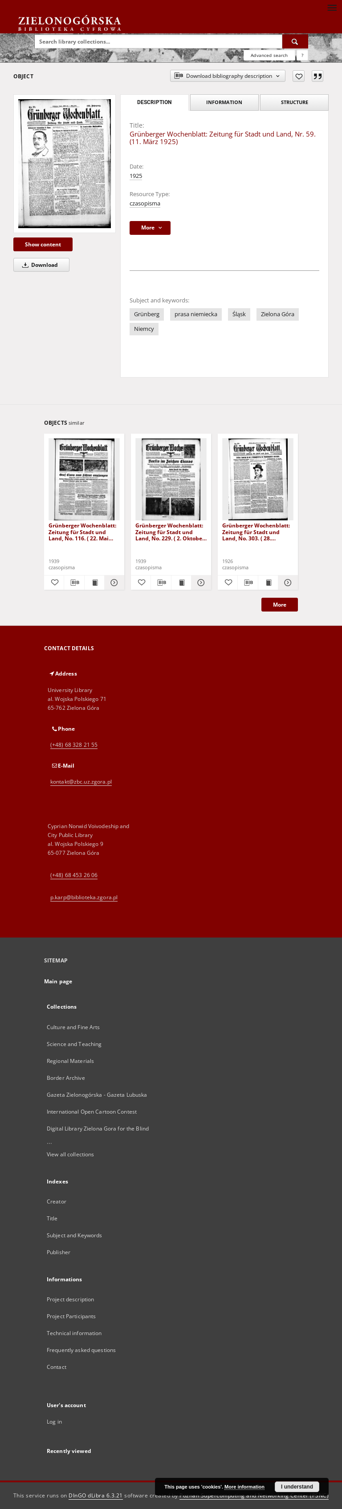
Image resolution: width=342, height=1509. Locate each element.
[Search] (295, 41)
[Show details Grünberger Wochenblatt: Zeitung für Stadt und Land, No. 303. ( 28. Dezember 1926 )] (287, 582)
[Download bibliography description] (74, 582)
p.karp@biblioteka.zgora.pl (84, 897)
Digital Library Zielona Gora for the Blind (98, 1128)
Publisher (58, 1252)
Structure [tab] (294, 102)
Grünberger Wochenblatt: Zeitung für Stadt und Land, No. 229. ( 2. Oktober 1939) (169, 532)
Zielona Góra (277, 314)
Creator (56, 1201)
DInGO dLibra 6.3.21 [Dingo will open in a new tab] (96, 1495)
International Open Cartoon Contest (92, 1111)
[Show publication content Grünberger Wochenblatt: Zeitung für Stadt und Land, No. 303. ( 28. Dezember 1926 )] (268, 582)
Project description (70, 1299)
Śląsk (239, 314)
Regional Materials (70, 1061)
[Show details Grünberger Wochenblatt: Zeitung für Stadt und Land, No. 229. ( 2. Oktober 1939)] (200, 582)
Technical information (74, 1333)
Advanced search (269, 55)
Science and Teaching (74, 1044)
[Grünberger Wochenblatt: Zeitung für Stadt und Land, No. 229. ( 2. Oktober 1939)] (171, 480)
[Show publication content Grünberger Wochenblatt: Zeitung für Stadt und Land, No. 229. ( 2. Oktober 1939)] (181, 582)
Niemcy (144, 329)
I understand (297, 1487)
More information (244, 1486)
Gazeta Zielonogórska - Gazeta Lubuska (97, 1095)
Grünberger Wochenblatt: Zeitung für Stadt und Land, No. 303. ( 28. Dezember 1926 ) (256, 532)
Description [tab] (154, 102)
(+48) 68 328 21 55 (74, 744)
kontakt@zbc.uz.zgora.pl (81, 781)
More (279, 604)
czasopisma (145, 203)
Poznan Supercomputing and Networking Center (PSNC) (254, 1495)
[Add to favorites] (299, 76)
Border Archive (66, 1078)
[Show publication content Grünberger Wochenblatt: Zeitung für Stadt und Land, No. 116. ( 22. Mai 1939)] (94, 582)
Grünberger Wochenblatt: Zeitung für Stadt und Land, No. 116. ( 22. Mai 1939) (82, 532)
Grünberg (146, 314)
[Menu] (332, 7)
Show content (43, 244)
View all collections (70, 1154)
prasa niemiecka (196, 314)
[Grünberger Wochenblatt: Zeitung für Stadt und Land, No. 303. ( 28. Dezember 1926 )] (258, 480)
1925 (136, 176)
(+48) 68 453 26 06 (74, 875)
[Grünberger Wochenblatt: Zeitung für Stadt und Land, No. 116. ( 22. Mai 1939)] (84, 480)
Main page (58, 981)
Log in (54, 1421)
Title (52, 1218)
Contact (56, 1367)
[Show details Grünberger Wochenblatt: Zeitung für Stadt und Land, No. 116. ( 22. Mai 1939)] (113, 582)
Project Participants (71, 1316)
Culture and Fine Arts (73, 1027)
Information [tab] (224, 102)
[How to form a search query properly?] (302, 55)
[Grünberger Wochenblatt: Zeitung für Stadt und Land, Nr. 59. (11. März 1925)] (64, 163)
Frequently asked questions (81, 1350)
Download (38, 265)
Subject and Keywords (74, 1235)
